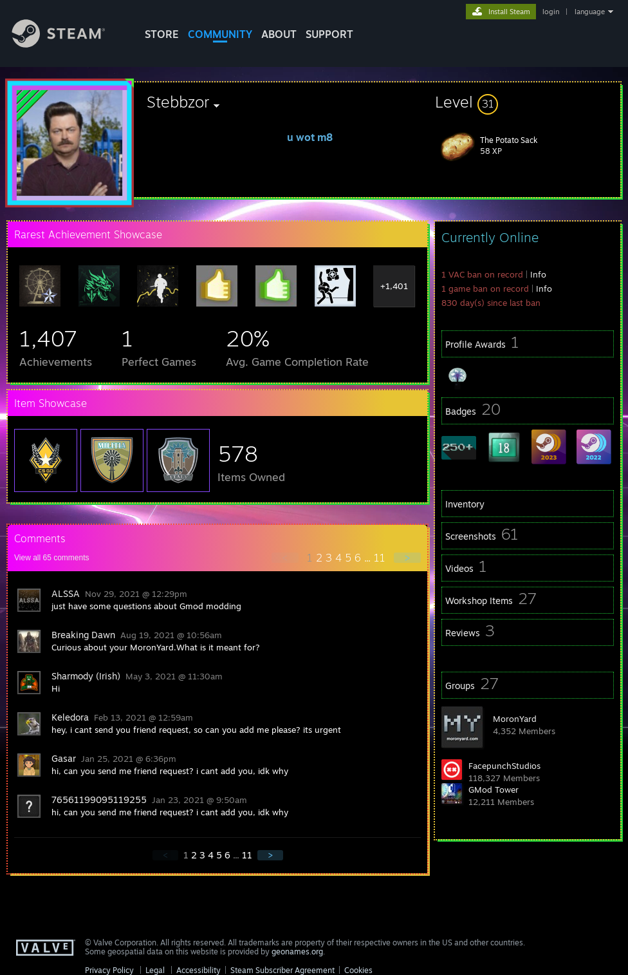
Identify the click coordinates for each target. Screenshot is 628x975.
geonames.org (297, 951)
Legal (155, 970)
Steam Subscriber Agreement (282, 970)
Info (538, 274)
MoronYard (515, 719)
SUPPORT (329, 34)
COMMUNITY (220, 34)
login (550, 11)
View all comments (51, 557)
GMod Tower (493, 789)
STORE (162, 34)
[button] (527, 102)
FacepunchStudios (504, 766)
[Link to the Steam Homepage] (68, 44)
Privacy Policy (109, 970)
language (590, 11)
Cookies (358, 970)
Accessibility (198, 970)
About (279, 34)
